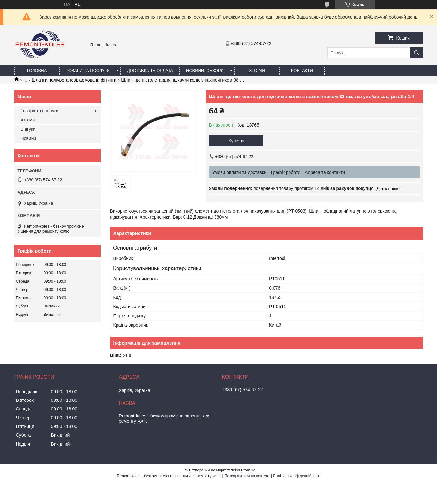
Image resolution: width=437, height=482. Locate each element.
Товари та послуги (88, 70)
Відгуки (28, 129)
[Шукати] (416, 52)
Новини (28, 138)
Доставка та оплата (150, 70)
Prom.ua (248, 470)
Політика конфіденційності (296, 476)
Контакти (302, 70)
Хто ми (257, 70)
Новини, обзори (205, 70)
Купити (236, 140)
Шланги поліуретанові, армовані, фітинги (74, 79)
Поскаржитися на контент (247, 476)
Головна (37, 70)
